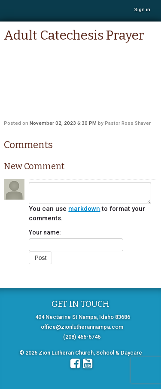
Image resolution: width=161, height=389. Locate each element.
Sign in (142, 9)
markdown (84, 209)
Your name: (45, 232)
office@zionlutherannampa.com (82, 327)
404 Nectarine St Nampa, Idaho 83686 (82, 317)
